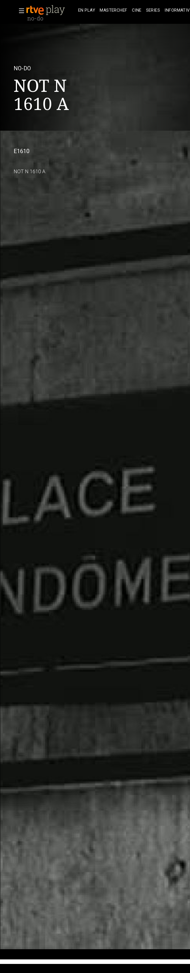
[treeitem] (86, 10)
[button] (20, 11)
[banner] (51, 10)
